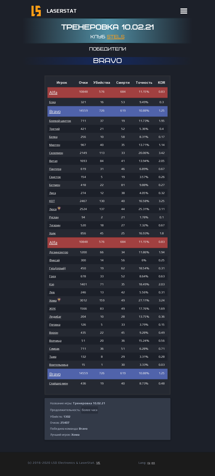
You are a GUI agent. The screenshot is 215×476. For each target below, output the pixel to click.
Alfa (53, 92)
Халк (52, 233)
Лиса (52, 193)
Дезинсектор (58, 252)
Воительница (58, 364)
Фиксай (54, 260)
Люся (53, 209)
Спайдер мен (58, 383)
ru (148, 462)
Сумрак (54, 348)
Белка (53, 137)
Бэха (52, 102)
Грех (52, 276)
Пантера (55, 169)
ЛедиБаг (55, 316)
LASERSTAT (62, 11)
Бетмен (54, 185)
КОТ (52, 201)
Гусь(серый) (57, 268)
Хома (53, 300)
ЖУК (52, 308)
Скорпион (56, 153)
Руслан (54, 217)
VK (98, 462)
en (153, 462)
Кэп (51, 284)
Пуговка (54, 324)
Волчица (55, 340)
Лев (52, 292)
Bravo (55, 111)
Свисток (55, 177)
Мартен (54, 145)
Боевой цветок (60, 121)
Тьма (52, 356)
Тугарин (54, 225)
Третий (54, 129)
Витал (53, 161)
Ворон (53, 332)
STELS (116, 37)
